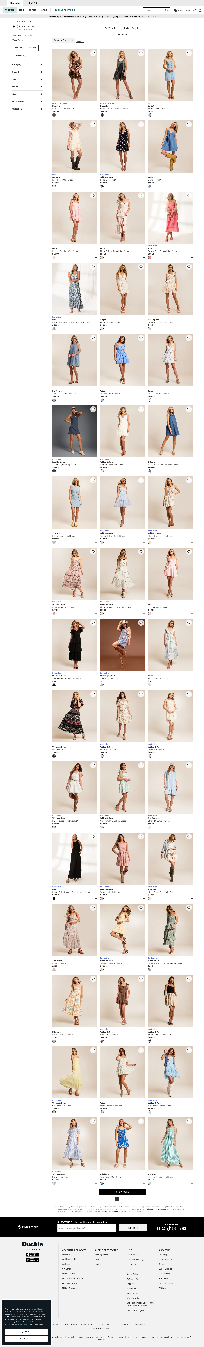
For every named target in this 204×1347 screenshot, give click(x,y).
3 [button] (127, 1199)
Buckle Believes (165, 1269)
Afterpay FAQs (133, 1298)
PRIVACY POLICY (70, 1325)
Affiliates (162, 1288)
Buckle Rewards (69, 1259)
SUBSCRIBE (133, 1228)
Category (27, 64)
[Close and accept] (47, 1304)
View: (14, 40)
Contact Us (131, 1264)
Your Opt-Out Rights (135, 1310)
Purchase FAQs (133, 1279)
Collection (27, 109)
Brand (27, 86)
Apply (96, 1259)
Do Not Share (26, 1339)
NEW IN (18, 47)
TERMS (56, 1325)
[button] (10, 10)
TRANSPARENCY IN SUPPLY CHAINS (96, 1325)
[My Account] (182, 10)
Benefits (97, 1264)
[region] (26, 1322)
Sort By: (16, 35)
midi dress (149, 1209)
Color (27, 94)
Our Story (163, 1254)
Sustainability (164, 1273)
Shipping (130, 1283)
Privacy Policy (23, 1324)
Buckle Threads (165, 1259)
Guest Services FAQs (135, 1259)
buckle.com (39, 1309)
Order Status (132, 1269)
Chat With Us (132, 1254)
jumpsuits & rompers (110, 1211)
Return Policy (132, 1274)
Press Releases (165, 1278)
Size (27, 79)
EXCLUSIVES (20, 56)
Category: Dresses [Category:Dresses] (63, 40)
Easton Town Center (28, 29)
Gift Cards (66, 1269)
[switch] (15, 26)
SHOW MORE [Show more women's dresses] (122, 1192)
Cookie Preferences (141, 1325)
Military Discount (69, 1288)
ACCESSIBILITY (121, 1325)
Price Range (27, 101)
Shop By (27, 72)
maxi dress (139, 1209)
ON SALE (32, 47)
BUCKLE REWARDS (64, 10)
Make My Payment (102, 1254)
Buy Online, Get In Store (72, 1278)
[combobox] (154, 10)
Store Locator (132, 1293)
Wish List (66, 1264)
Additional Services (70, 1283)
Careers (162, 1264)
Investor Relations (166, 1283)
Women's (15, 21)
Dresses (26, 21)
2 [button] (122, 1199)
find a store (31, 1227)
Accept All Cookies (26, 1332)
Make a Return (68, 1273)
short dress (162, 1209)
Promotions (132, 1288)
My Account (67, 1254)
